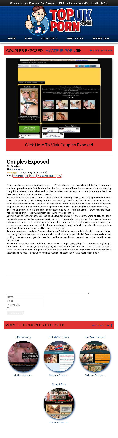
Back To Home (101, 50)
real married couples (46, 176)
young (33, 176)
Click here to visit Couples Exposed (59, 145)
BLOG (28, 38)
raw (59, 176)
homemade (18, 176)
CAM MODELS (49, 38)
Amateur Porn (60, 50)
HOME (12, 38)
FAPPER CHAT (101, 38)
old (27, 176)
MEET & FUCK (75, 38)
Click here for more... (23, 375)
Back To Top (102, 325)
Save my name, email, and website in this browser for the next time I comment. (48, 308)
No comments (16, 169)
